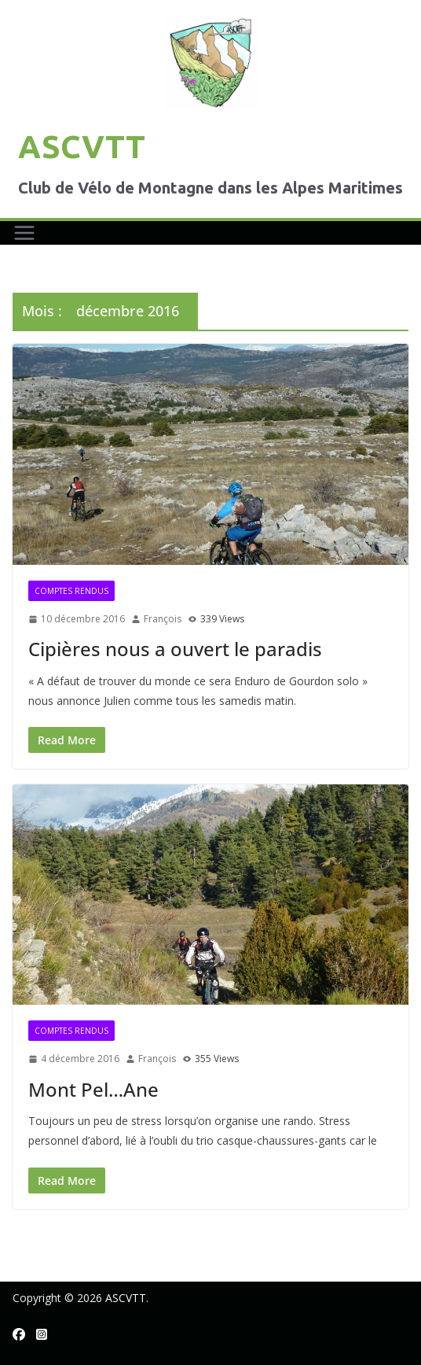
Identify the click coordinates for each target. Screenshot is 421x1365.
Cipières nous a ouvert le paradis (175, 649)
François (162, 618)
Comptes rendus (71, 590)
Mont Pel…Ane (93, 1089)
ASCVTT (81, 146)
